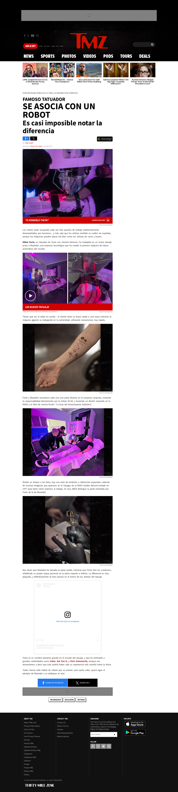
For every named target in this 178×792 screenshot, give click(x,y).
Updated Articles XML (32, 750)
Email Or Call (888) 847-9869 (51, 46)
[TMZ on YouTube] (103, 746)
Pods (108, 56)
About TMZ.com (30, 723)
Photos (69, 56)
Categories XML (30, 757)
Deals (144, 56)
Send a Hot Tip (62, 726)
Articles (27, 740)
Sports (48, 56)
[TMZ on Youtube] (32, 35)
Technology (55, 700)
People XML (28, 768)
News (29, 56)
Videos (89, 56)
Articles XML (29, 743)
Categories (28, 754)
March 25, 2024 (36, 146)
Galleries (27, 761)
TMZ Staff (29, 143)
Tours (126, 56)
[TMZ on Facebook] (25, 35)
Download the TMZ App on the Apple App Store (134, 724)
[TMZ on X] (28, 35)
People (26, 764)
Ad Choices (28, 733)
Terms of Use (29, 730)
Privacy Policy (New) (32, 726)
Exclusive (69, 700)
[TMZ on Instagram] (37, 35)
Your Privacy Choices (32, 736)
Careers (60, 730)
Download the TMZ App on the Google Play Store (134, 732)
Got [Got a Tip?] (30, 46)
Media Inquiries (63, 736)
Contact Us (61, 723)
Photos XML (28, 771)
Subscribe (114, 734)
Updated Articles (30, 747)
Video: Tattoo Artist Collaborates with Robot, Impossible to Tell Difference (41, 311)
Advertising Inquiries (65, 733)
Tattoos (81, 700)
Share (52, 682)
